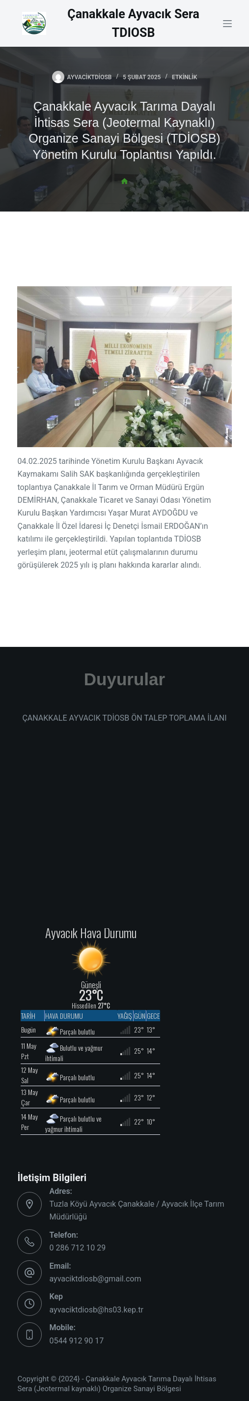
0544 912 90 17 (76, 1340)
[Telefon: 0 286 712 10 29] (29, 1241)
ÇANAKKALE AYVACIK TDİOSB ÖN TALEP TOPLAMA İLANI (124, 718)
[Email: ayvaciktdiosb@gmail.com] (29, 1272)
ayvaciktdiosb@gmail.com (95, 1278)
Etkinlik (184, 77)
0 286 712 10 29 (77, 1247)
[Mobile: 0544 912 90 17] (29, 1334)
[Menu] (227, 23)
